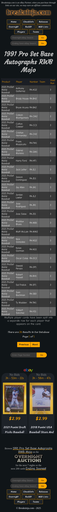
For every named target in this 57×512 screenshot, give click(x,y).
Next (35, 344)
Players (21, 32)
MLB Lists (43, 27)
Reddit (28, 27)
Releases (43, 22)
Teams (36, 32)
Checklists (28, 22)
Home (13, 22)
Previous (24, 344)
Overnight (14, 27)
